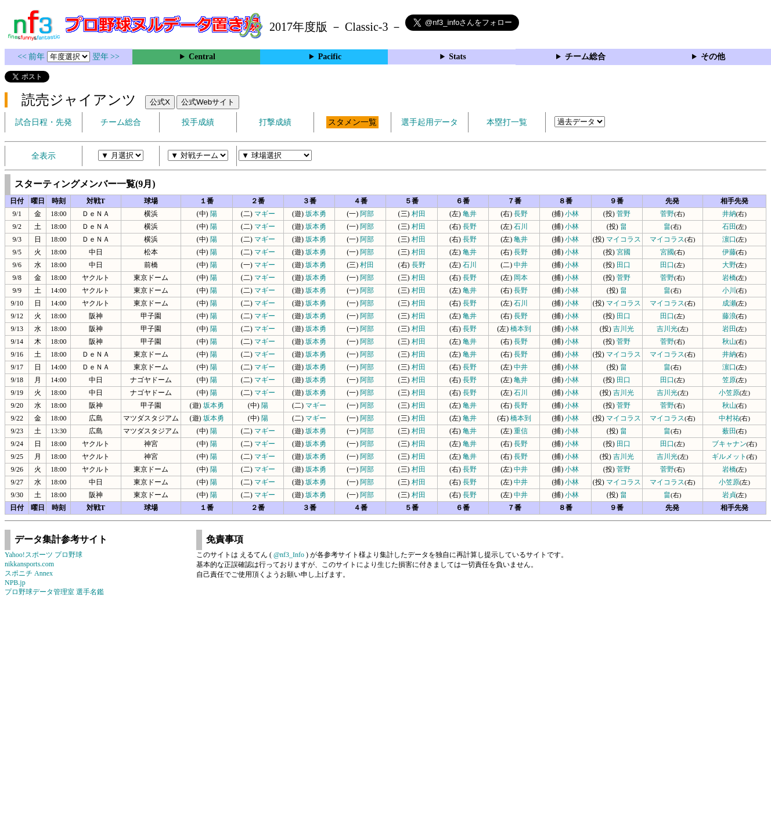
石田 (729, 226)
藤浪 (729, 316)
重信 (521, 431)
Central (202, 56)
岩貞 (729, 495)
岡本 (521, 278)
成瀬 (729, 303)
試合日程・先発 (43, 122)
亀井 (470, 214)
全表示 (43, 156)
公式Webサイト (208, 102)
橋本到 (520, 329)
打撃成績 (275, 122)
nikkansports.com (29, 564)
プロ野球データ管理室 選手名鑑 (54, 592)
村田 (419, 214)
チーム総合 (585, 56)
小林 (572, 214)
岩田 (729, 329)
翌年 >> (106, 56)
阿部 (367, 214)
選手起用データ (429, 122)
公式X (160, 102)
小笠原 (729, 393)
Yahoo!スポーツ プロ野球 (43, 555)
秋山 (729, 341)
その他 (713, 56)
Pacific (329, 56)
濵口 (729, 239)
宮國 (624, 252)
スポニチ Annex (29, 573)
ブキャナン (729, 444)
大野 (729, 265)
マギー (264, 214)
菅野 (624, 214)
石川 (521, 226)
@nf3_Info (288, 555)
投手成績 (198, 122)
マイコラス (623, 239)
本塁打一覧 (507, 122)
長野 (521, 214)
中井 (521, 265)
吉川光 (623, 329)
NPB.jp (15, 583)
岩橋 (729, 278)
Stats (457, 56)
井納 (729, 214)
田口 (624, 265)
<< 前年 (32, 56)
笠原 (729, 380)
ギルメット (729, 456)
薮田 (729, 431)
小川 (729, 290)
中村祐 (729, 418)
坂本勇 (315, 214)
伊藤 (729, 252)
